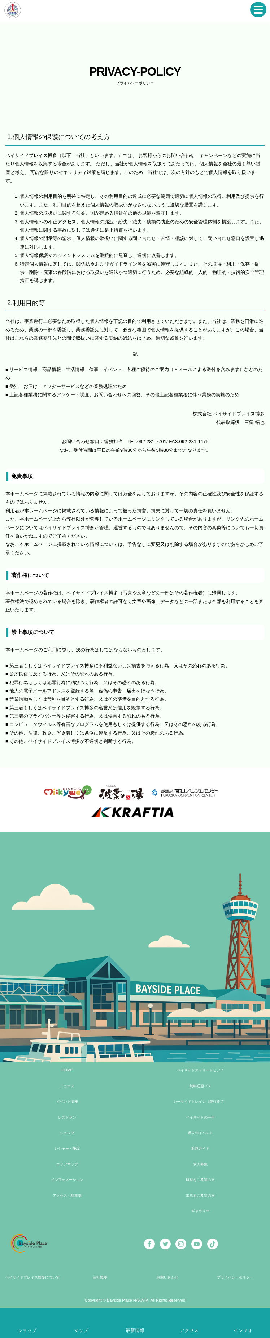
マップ (81, 1330)
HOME (66, 1070)
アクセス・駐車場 (66, 1195)
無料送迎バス (200, 1086)
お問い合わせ (167, 1277)
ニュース (67, 1086)
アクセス (189, 1330)
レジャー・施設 (66, 1148)
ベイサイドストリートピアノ (200, 1070)
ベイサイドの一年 (200, 1117)
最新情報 (135, 1330)
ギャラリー (200, 1211)
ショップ (67, 1133)
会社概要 (99, 1277)
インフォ (243, 1330)
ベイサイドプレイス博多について (32, 1277)
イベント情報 (67, 1101)
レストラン (67, 1117)
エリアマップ (67, 1164)
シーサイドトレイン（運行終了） (200, 1101)
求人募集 (200, 1164)
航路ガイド (200, 1148)
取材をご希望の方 (200, 1180)
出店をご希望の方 (200, 1195)
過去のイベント (200, 1133)
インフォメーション (67, 1180)
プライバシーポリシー (235, 1277)
